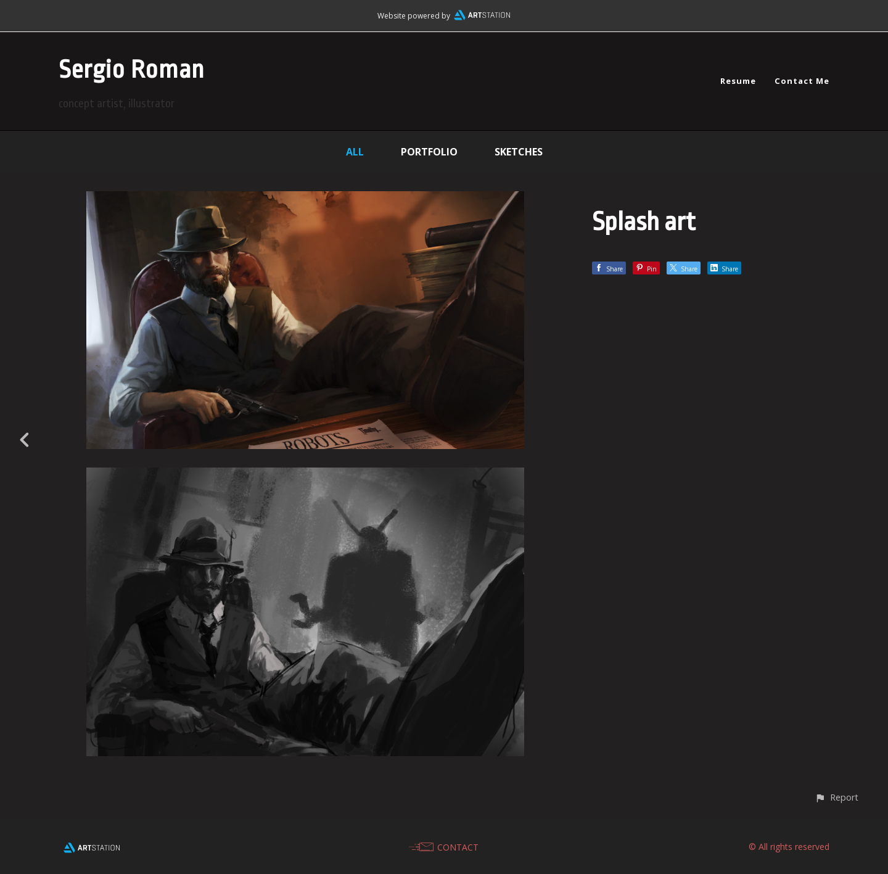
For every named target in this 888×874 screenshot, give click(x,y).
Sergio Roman (132, 70)
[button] (836, 797)
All (355, 152)
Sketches (519, 152)
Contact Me (802, 80)
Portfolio (429, 152)
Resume (738, 80)
